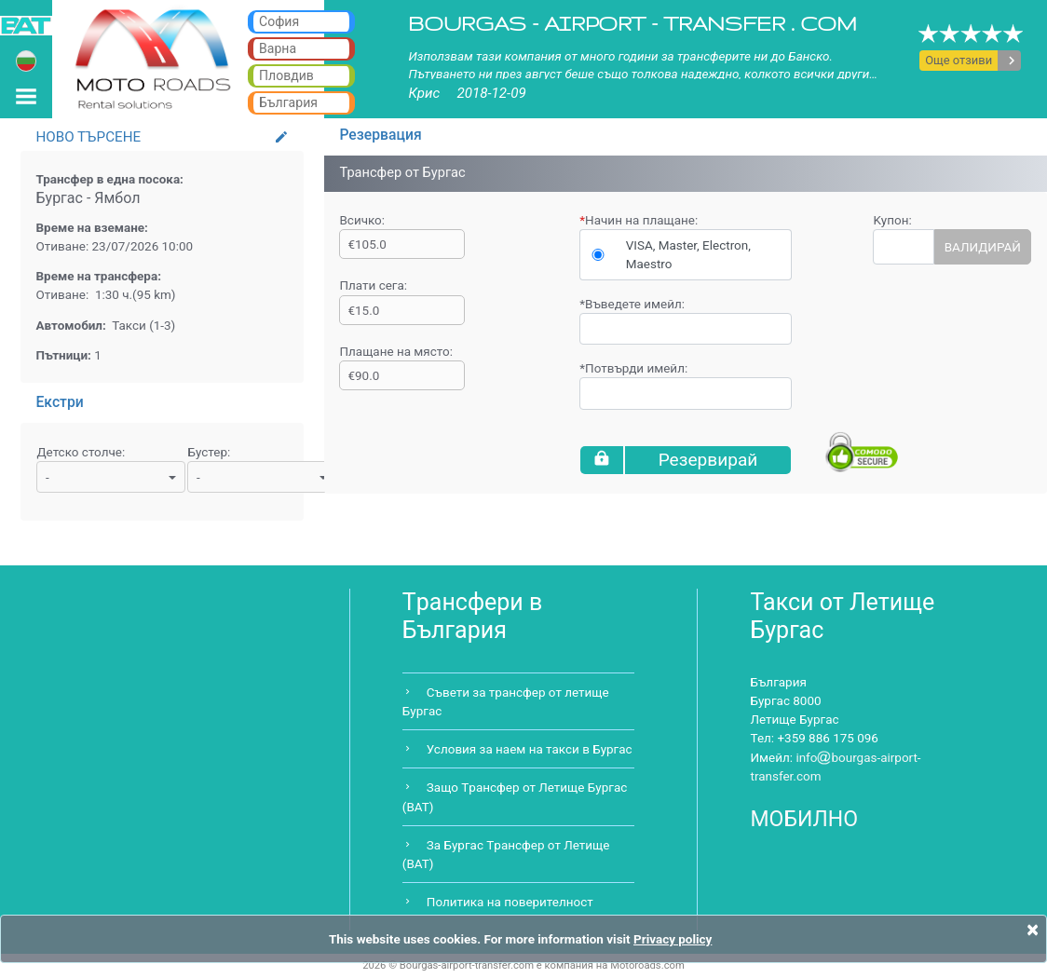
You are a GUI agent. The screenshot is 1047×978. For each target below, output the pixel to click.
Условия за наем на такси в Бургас (529, 748)
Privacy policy (672, 938)
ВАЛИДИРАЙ (983, 246)
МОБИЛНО (805, 819)
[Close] (1032, 930)
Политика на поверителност (510, 901)
